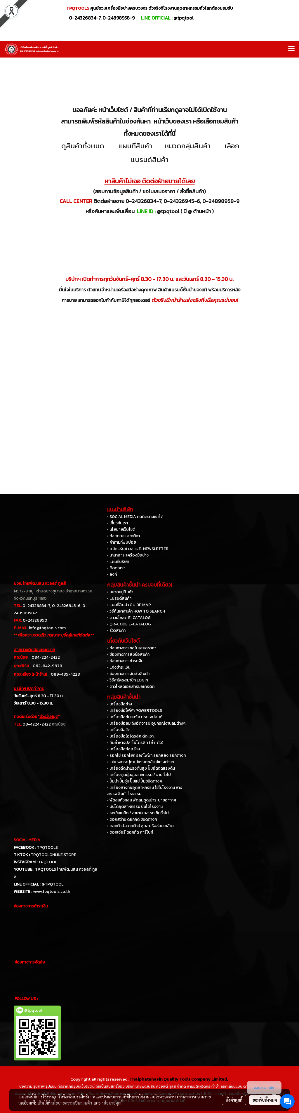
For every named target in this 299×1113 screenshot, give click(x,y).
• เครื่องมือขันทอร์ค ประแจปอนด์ (134, 717)
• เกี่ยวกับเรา (117, 523)
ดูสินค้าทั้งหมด (82, 146)
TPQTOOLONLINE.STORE (53, 855)
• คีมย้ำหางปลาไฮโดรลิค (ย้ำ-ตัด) (135, 743)
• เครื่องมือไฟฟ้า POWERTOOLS (134, 710)
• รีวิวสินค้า (116, 630)
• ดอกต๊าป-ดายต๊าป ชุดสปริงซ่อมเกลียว (140, 826)
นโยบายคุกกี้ (112, 1102)
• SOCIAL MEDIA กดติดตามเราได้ (135, 517)
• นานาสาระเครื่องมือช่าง (128, 555)
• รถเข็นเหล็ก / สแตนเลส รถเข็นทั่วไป (138, 813)
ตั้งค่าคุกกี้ (234, 1099)
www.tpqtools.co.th (51, 891)
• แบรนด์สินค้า (119, 598)
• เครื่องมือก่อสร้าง (123, 749)
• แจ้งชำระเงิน (118, 667)
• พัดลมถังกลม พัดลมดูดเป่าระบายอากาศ (141, 800)
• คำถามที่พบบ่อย (121, 542)
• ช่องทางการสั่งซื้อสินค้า (128, 654)
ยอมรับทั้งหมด (265, 1099)
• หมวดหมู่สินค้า (120, 592)
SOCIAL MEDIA (27, 840)
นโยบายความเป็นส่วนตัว (71, 1102)
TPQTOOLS (47, 847)
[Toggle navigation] (291, 49)
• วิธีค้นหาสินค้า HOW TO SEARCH (136, 611)
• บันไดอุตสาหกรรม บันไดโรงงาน (135, 807)
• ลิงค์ (112, 574)
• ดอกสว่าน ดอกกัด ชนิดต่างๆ (132, 819)
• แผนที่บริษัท (118, 562)
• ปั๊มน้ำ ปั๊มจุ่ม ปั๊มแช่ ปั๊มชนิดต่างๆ (134, 781)
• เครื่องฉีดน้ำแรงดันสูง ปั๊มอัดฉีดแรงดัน (141, 768)
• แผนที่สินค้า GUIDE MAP (129, 605)
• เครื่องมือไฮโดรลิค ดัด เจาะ (131, 736)
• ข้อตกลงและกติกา (123, 536)
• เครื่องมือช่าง (119, 704)
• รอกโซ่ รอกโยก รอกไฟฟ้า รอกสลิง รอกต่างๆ (146, 755)
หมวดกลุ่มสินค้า (187, 146)
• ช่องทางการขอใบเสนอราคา (131, 648)
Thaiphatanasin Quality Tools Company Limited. (178, 1079)
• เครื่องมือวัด (118, 730)
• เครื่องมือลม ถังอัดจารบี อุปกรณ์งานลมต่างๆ (146, 723)
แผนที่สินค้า (135, 146)
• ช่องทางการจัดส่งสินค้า (128, 674)
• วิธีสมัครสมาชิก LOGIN (127, 680)
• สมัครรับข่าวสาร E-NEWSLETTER (137, 549)
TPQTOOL (47, 862)
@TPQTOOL (52, 884)
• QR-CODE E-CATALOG (129, 624)
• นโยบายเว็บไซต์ (121, 529)
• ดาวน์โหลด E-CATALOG (129, 618)
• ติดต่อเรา (116, 568)
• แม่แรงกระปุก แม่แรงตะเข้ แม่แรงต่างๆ (140, 762)
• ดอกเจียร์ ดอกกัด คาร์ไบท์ (130, 832)
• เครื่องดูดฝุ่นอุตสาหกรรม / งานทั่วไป (139, 775)
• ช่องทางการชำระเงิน (125, 661)
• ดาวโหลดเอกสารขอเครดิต (130, 687)
